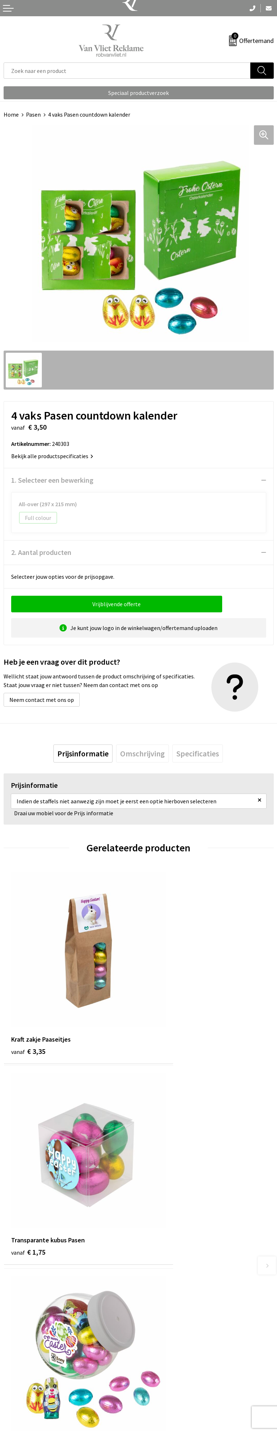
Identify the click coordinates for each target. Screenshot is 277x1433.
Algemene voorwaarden (171, 1364)
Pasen (33, 114)
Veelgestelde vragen (167, 1256)
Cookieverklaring (163, 1375)
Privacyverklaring (163, 1386)
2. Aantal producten (41, 552)
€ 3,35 (28, 1016)
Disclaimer (155, 1397)
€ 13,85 (165, 1184)
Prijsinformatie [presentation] (83, 753)
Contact (14, 1364)
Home (11, 114)
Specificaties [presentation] (197, 753)
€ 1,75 (163, 1016)
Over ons (153, 1245)
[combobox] (127, 70)
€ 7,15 (28, 1184)
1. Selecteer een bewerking (52, 480)
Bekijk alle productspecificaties (52, 456)
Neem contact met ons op (41, 699)
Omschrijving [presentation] (142, 753)
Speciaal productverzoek (138, 92)
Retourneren (19, 1375)
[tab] (83, 753)
